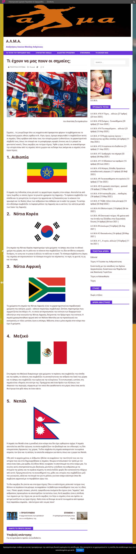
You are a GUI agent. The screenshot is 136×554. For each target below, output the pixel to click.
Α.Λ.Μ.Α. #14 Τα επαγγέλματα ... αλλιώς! (107, 129)
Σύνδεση (50, 2)
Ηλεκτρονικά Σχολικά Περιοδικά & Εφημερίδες (26, 2)
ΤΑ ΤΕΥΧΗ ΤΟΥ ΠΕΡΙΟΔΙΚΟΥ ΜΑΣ (18, 53)
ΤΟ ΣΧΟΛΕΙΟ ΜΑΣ (101, 53)
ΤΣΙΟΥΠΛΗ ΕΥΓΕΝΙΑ (18, 67)
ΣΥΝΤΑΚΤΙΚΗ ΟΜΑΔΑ (44, 53)
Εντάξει (80, 550)
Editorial (93, 257)
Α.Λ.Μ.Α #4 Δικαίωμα (99, 226)
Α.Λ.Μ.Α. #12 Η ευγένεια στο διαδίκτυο (107, 146)
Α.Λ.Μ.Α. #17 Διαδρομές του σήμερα (105, 154)
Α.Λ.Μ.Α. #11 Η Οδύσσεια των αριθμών (106, 161)
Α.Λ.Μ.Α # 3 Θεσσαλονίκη (101, 233)
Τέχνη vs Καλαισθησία (99, 276)
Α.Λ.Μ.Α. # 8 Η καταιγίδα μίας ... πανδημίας (108, 194)
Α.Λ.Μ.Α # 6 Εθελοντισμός (101, 208)
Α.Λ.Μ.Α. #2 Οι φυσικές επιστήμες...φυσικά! (109, 186)
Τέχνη (92, 281)
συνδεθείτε (36, 538)
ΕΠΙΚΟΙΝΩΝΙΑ (85, 53)
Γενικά (32, 67)
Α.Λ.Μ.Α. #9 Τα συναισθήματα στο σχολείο (108, 179)
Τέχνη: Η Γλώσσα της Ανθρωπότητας (106, 262)
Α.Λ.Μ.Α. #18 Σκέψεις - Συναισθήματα (106, 121)
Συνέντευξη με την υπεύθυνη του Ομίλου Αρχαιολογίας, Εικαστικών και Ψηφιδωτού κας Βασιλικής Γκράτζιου (108, 269)
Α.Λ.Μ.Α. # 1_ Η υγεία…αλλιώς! (103, 241)
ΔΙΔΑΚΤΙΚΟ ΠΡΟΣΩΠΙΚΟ (66, 53)
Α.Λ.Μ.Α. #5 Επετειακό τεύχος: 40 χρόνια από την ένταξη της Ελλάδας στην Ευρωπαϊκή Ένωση (109, 219)
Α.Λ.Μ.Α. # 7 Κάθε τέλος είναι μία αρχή (107, 201)
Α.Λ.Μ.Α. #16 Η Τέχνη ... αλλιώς (103, 114)
